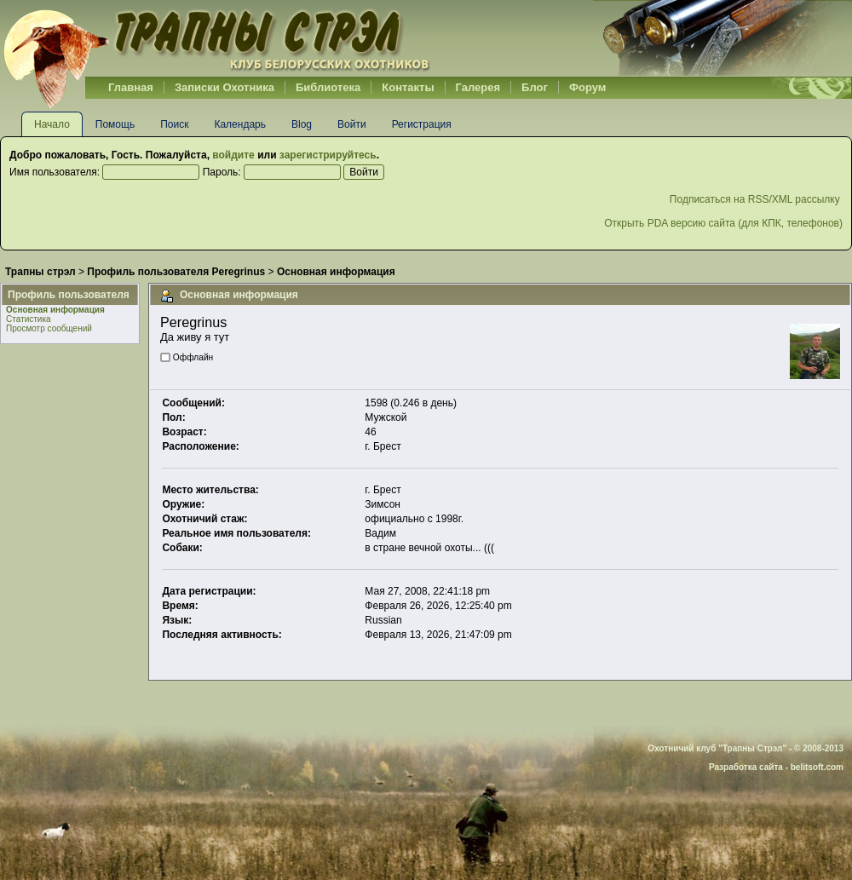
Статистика (28, 319)
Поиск (174, 124)
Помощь (115, 124)
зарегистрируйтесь (328, 155)
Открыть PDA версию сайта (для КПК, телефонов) (723, 223)
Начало (52, 124)
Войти (351, 124)
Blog (301, 124)
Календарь (240, 124)
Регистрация (422, 124)
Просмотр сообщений (49, 328)
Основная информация (55, 309)
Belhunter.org (216, 38)
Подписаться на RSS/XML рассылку (756, 199)
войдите (233, 155)
